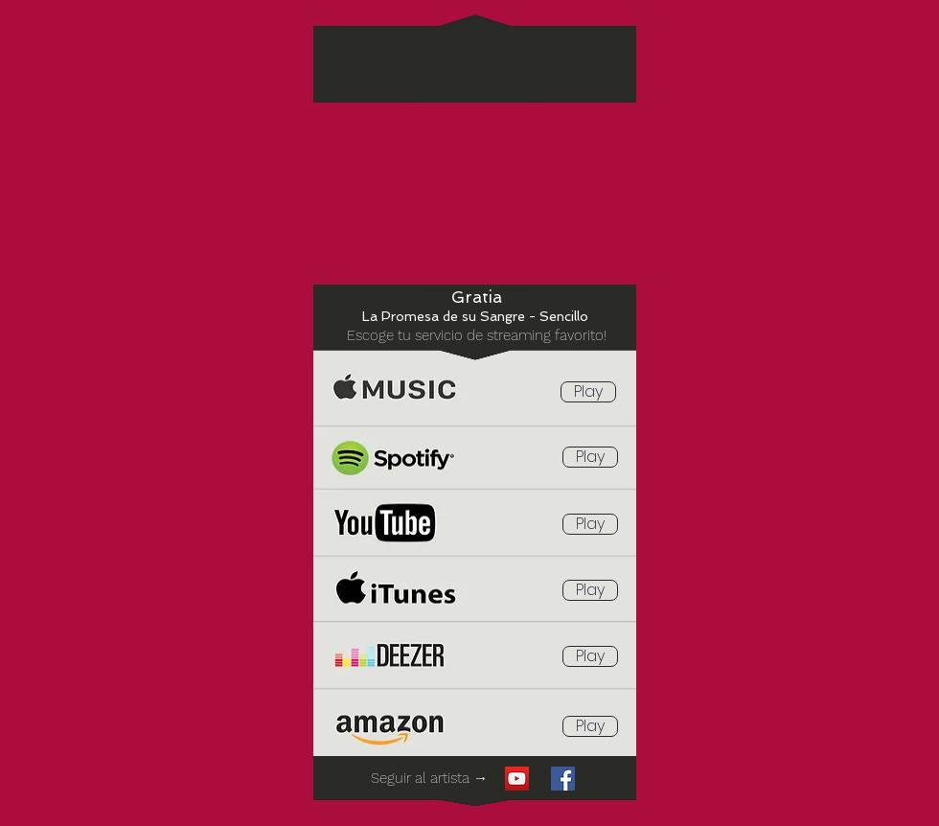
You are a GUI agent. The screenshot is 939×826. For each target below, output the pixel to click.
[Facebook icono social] (563, 779)
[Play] (588, 391)
